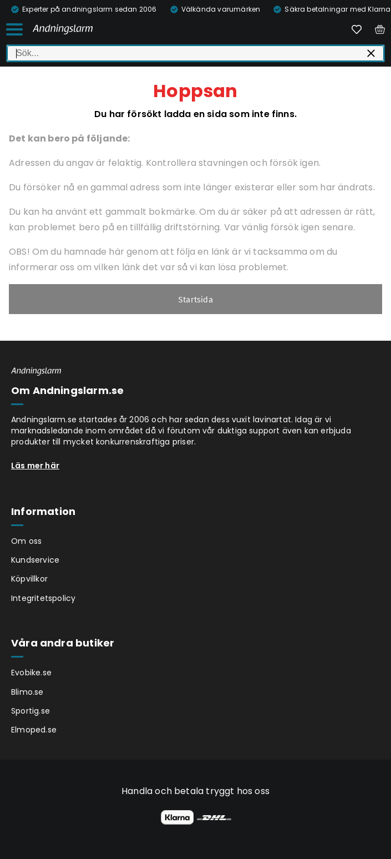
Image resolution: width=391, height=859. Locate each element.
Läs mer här (35, 465)
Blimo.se (27, 692)
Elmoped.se (34, 729)
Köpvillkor (29, 578)
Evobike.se (31, 672)
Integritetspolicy (43, 598)
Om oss (26, 541)
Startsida (195, 299)
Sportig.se (30, 710)
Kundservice (35, 559)
